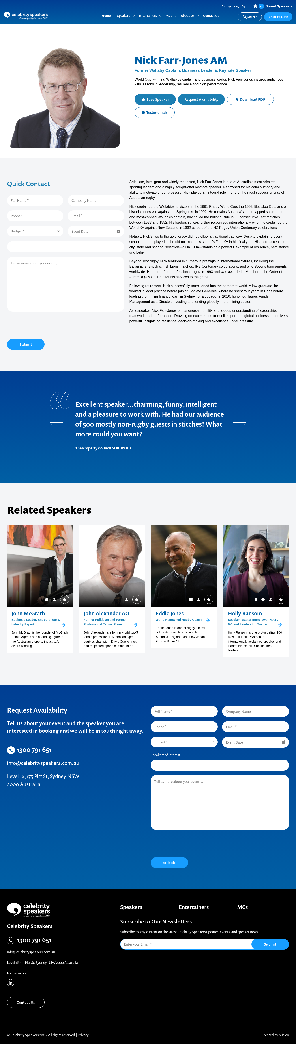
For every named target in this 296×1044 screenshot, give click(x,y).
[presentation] (40, 325)
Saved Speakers (275, 6)
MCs (242, 906)
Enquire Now (278, 17)
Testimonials (154, 112)
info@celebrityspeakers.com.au (43, 762)
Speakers (131, 906)
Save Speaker (158, 99)
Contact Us (26, 1002)
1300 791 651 (237, 6)
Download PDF (250, 99)
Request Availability (201, 99)
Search (249, 16)
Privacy (83, 1034)
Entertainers (194, 906)
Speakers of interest (165, 754)
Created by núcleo (275, 1034)
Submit (26, 344)
